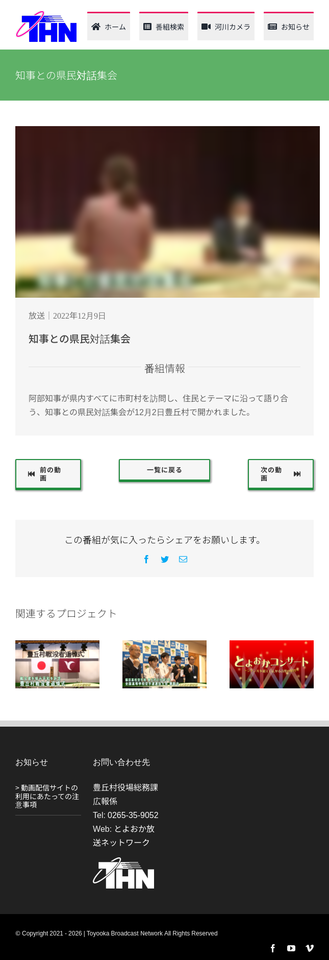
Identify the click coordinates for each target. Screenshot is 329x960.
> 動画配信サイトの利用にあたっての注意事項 (47, 796)
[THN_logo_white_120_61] (123, 861)
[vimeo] (310, 948)
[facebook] (273, 948)
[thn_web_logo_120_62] (46, 14)
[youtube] (291, 948)
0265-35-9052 (133, 814)
